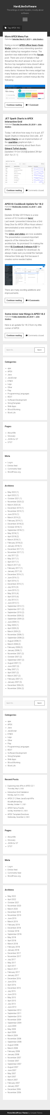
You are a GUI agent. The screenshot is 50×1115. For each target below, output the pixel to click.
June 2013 (12, 603)
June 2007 (12, 666)
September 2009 (14, 619)
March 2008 (13, 644)
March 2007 (13, 676)
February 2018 (14, 543)
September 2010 (14, 612)
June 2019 (12, 514)
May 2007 (12, 669)
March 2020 (13, 505)
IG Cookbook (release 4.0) (24, 246)
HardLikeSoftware (25, 6)
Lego (10, 384)
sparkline (13, 142)
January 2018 (13, 546)
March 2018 (13, 540)
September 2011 (14, 609)
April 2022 (12, 495)
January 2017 (13, 571)
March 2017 (13, 565)
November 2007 (14, 654)
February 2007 (14, 679)
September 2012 (14, 606)
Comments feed (14, 469)
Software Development (17, 400)
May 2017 (12, 559)
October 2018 (13, 527)
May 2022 (12, 492)
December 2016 (14, 574)
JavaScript (12, 378)
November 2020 (14, 502)
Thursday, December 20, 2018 (23, 124)
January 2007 (13, 682)
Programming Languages (18, 394)
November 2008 (14, 635)
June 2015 (12, 590)
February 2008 (14, 647)
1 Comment (33, 105)
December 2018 (14, 524)
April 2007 (12, 673)
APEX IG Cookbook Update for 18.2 (24, 204)
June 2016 (12, 578)
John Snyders (38, 39)
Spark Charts (11, 139)
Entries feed (12, 466)
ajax (9, 368)
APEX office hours (28, 45)
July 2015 (12, 587)
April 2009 (12, 628)
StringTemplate (14, 403)
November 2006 (14, 688)
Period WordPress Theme (17, 1113)
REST (10, 397)
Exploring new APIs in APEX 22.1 (21, 786)
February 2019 (14, 521)
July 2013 (12, 600)
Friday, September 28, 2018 (22, 317)
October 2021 (13, 498)
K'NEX (10, 381)
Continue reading (15, 105)
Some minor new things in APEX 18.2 (25, 314)
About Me (12, 433)
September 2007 (14, 660)
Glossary (11, 436)
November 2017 (14, 552)
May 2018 (12, 533)
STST (10, 442)
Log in (10, 462)
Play (9, 390)
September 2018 (14, 530)
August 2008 (13, 641)
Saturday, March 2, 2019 (21, 39)
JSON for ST (13, 439)
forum (40, 54)
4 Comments (33, 300)
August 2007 (13, 663)
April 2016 (12, 581)
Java (10, 375)
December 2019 (14, 508)
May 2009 (12, 625)
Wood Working (14, 409)
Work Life (11, 413)
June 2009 (12, 622)
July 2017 (12, 555)
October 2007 (13, 657)
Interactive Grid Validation (18, 792)
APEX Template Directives (18, 814)
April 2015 (12, 597)
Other (10, 387)
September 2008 (14, 638)
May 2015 (12, 593)
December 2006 (14, 685)
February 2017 (14, 568)
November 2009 (14, 616)
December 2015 (14, 584)
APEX (10, 371)
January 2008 (13, 650)
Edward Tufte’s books (15, 148)
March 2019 (13, 517)
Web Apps (12, 406)
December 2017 (14, 549)
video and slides (17, 234)
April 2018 (12, 536)
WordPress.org (14, 472)
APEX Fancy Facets (16, 808)
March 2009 (13, 631)
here (30, 218)
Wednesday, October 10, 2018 (23, 207)
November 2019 (14, 511)
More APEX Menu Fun (16, 36)
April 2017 (12, 562)
